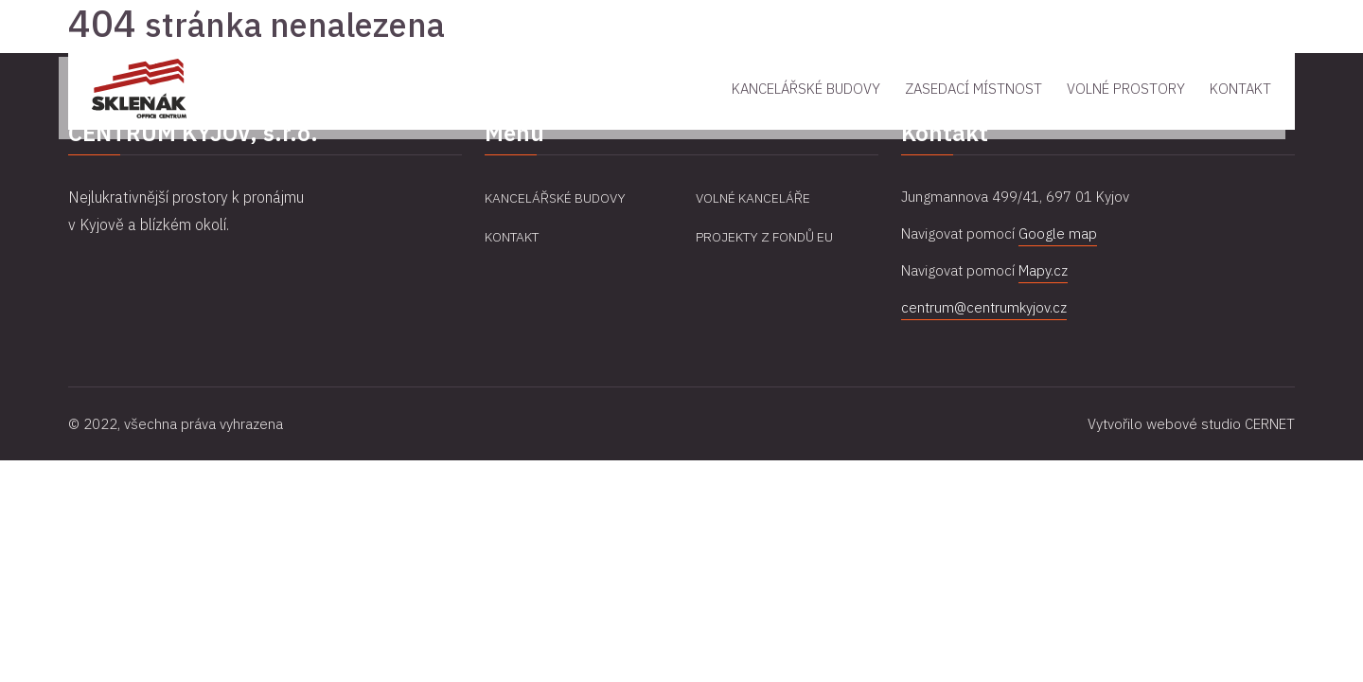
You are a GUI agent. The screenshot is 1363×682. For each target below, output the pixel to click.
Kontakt (1240, 89)
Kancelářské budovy (806, 89)
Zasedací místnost (973, 89)
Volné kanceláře (753, 197)
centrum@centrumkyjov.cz (984, 307)
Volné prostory (1126, 89)
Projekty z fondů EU (764, 236)
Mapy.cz (1043, 270)
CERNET (1270, 424)
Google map (1057, 233)
